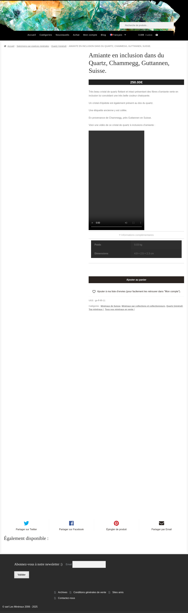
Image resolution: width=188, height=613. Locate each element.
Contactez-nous (66, 600)
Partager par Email (162, 531)
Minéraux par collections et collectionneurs (143, 306)
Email (69, 566)
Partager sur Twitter (26, 531)
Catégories (45, 35)
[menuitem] (118, 35)
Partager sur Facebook (71, 531)
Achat (76, 35)
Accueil (32, 35)
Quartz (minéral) (59, 46)
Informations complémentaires (136, 235)
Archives (62, 594)
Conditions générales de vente (90, 594)
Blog (103, 35)
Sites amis (118, 594)
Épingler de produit (116, 531)
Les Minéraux (27, 5)
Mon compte (90, 35)
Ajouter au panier (136, 279)
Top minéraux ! (96, 309)
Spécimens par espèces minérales (33, 46)
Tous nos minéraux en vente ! (120, 309)
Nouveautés (62, 35)
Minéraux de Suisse (111, 306)
